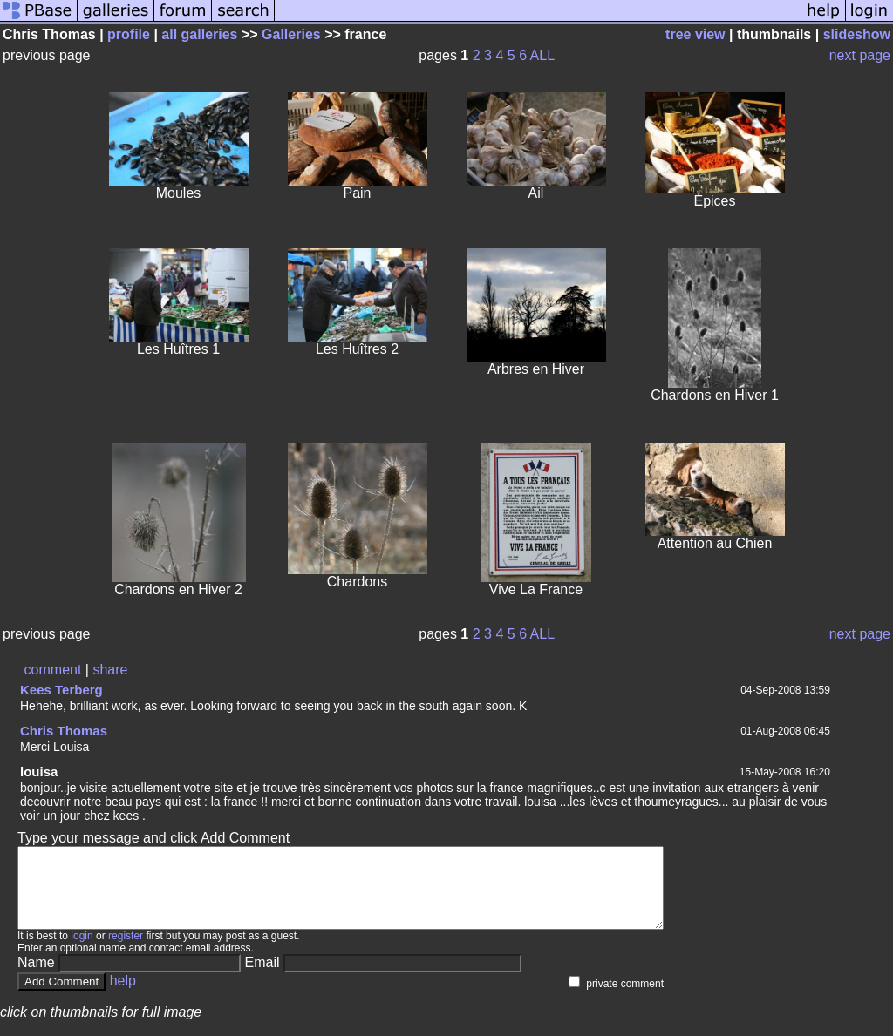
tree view (695, 34)
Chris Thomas (63, 730)
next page (859, 55)
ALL (542, 55)
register (125, 951)
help (123, 996)
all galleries (199, 34)
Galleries (291, 34)
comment (53, 669)
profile (128, 34)
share (109, 669)
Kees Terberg (61, 689)
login (81, 951)
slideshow (856, 34)
